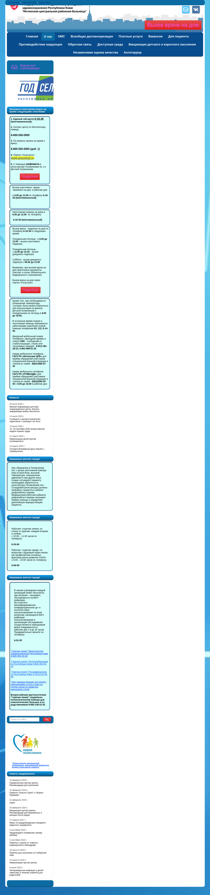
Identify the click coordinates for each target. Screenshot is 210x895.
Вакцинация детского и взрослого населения (162, 44)
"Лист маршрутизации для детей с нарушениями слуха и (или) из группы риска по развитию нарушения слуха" (29, 686)
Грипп (12, 803)
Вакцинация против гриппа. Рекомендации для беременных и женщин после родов (26, 812)
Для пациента (178, 36)
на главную (14, 2)
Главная (32, 36)
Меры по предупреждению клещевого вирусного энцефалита (28, 824)
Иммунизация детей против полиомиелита (23, 440)
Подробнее (30, 176)
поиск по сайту (29, 2)
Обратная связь (80, 44)
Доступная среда (110, 44)
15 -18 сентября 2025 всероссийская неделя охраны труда (27, 430)
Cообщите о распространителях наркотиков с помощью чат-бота (25, 420)
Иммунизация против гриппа (23, 863)
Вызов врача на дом (173, 25)
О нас (48, 36)
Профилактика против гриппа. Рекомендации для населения (24, 784)
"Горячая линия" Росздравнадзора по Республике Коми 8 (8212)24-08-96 (29, 674)
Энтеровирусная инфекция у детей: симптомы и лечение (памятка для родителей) (27, 872)
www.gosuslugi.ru (22, 158)
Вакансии (155, 36)
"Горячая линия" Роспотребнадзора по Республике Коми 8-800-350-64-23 (29, 664)
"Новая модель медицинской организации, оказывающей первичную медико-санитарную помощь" (30, 765)
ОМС (61, 36)
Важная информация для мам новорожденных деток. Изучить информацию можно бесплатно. (25, 409)
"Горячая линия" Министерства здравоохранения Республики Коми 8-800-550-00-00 (29, 653)
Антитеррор (132, 52)
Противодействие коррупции (40, 44)
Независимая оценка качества (95, 52)
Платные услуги (131, 36)
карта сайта (44, 2)
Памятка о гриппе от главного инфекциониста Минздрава (24, 844)
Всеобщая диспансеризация (92, 36)
